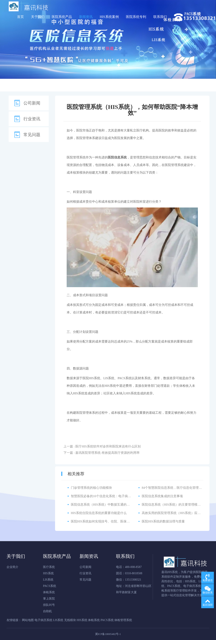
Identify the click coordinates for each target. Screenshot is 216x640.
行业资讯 (31, 118)
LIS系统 (48, 579)
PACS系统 (124, 378)
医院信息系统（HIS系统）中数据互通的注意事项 (105, 504)
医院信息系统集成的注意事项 (162, 496)
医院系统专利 (136, 17)
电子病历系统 (43, 620)
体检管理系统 (123, 620)
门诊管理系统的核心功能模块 (91, 487)
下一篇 (101, 452)
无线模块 (70, 620)
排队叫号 (49, 605)
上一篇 (102, 446)
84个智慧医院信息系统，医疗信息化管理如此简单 (176, 487)
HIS (110, 385)
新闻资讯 (86, 17)
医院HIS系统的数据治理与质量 (163, 521)
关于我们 (38, 17)
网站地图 (28, 620)
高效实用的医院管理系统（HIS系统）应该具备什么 (177, 513)
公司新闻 (31, 103)
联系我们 (160, 17)
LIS (109, 378)
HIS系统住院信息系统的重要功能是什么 (99, 513)
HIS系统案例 (109, 17)
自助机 (47, 611)
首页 (20, 17)
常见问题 (31, 134)
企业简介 (12, 567)
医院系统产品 (62, 17)
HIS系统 (94, 378)
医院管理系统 (76, 157)
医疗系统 (49, 567)
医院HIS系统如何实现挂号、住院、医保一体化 (103, 521)
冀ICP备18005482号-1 (108, 634)
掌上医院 (49, 598)
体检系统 (49, 592)
